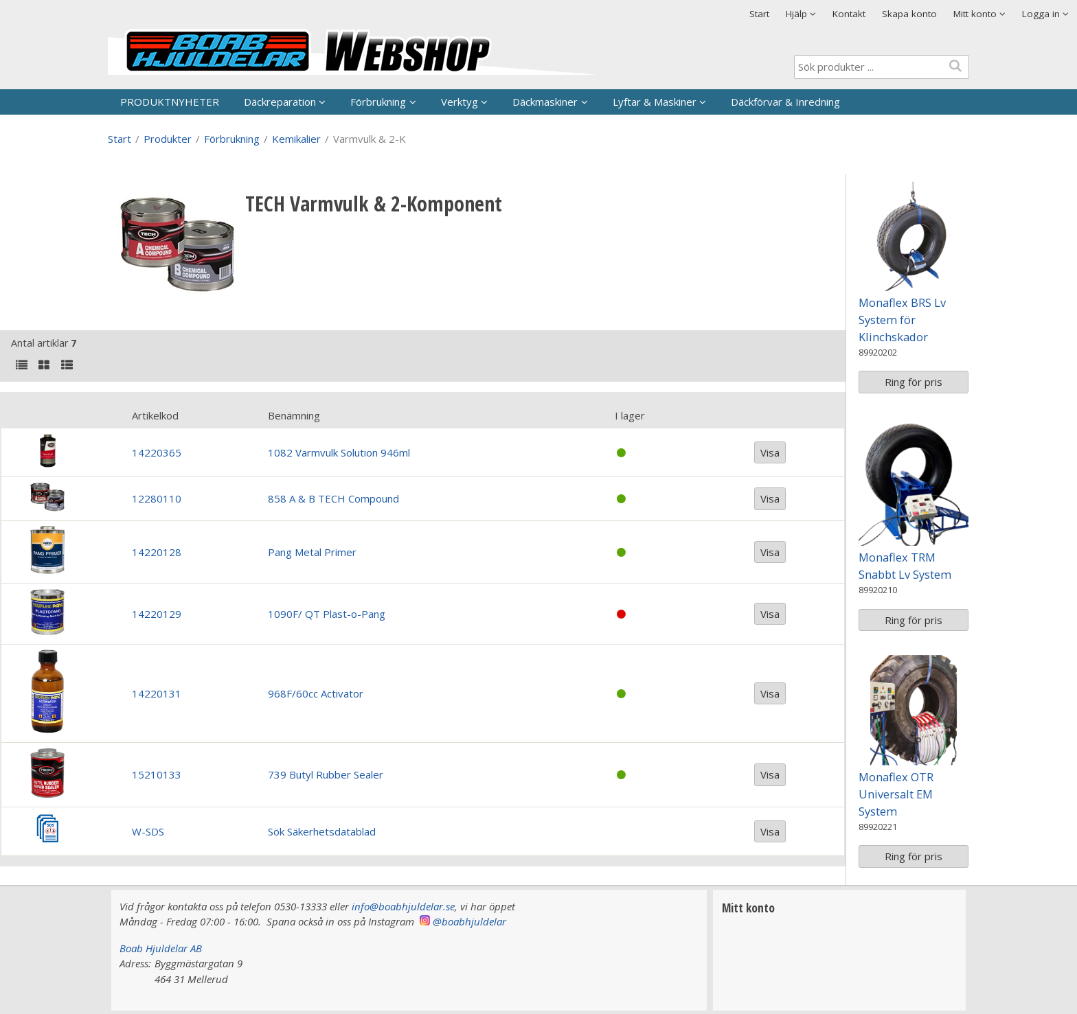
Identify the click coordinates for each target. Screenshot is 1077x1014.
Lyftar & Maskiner (654, 101)
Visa (770, 452)
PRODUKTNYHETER (169, 101)
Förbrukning (378, 101)
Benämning (294, 415)
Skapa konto (909, 14)
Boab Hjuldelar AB (161, 948)
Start (759, 14)
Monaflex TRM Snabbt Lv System (905, 565)
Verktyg (459, 101)
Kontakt (848, 14)
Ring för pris (913, 382)
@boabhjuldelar (469, 921)
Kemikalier (296, 139)
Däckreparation (280, 101)
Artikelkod (155, 415)
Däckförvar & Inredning (785, 101)
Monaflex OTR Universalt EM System (896, 794)
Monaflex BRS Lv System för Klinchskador (902, 320)
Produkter (168, 139)
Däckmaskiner (545, 101)
